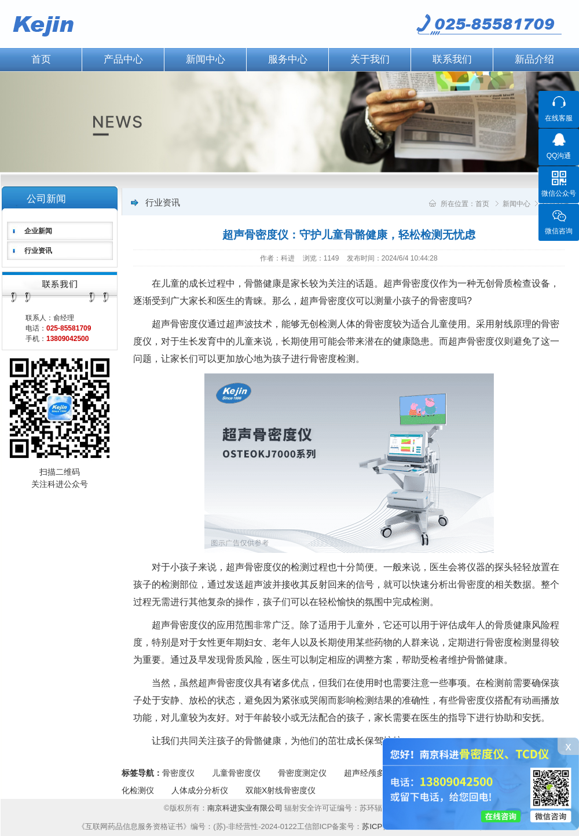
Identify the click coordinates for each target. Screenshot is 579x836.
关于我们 (370, 59)
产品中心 (123, 59)
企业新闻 (38, 231)
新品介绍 (534, 59)
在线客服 (559, 118)
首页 (482, 204)
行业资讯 (38, 251)
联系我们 (452, 59)
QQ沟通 (559, 156)
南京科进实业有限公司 (246, 808)
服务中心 (287, 59)
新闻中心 (205, 59)
